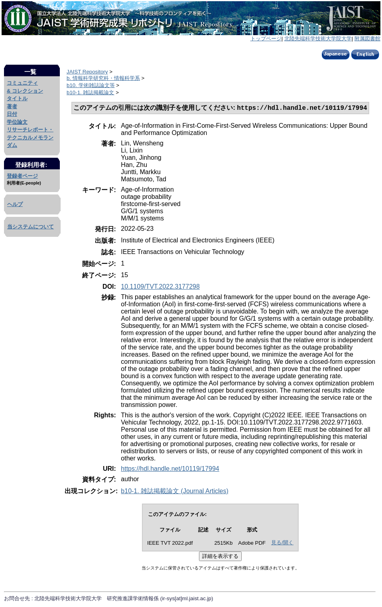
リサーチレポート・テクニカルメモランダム (30, 137)
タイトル (17, 98)
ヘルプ (15, 204)
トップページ (266, 39)
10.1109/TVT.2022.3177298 (160, 287)
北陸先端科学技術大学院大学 (318, 39)
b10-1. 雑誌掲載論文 (90, 92)
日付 (12, 114)
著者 (12, 106)
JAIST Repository (87, 72)
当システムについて (30, 227)
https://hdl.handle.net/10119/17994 (170, 469)
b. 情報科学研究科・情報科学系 (103, 78)
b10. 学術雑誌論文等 (91, 85)
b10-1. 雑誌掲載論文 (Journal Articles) (174, 491)
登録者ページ (22, 176)
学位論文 (17, 122)
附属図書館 (367, 39)
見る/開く (282, 543)
